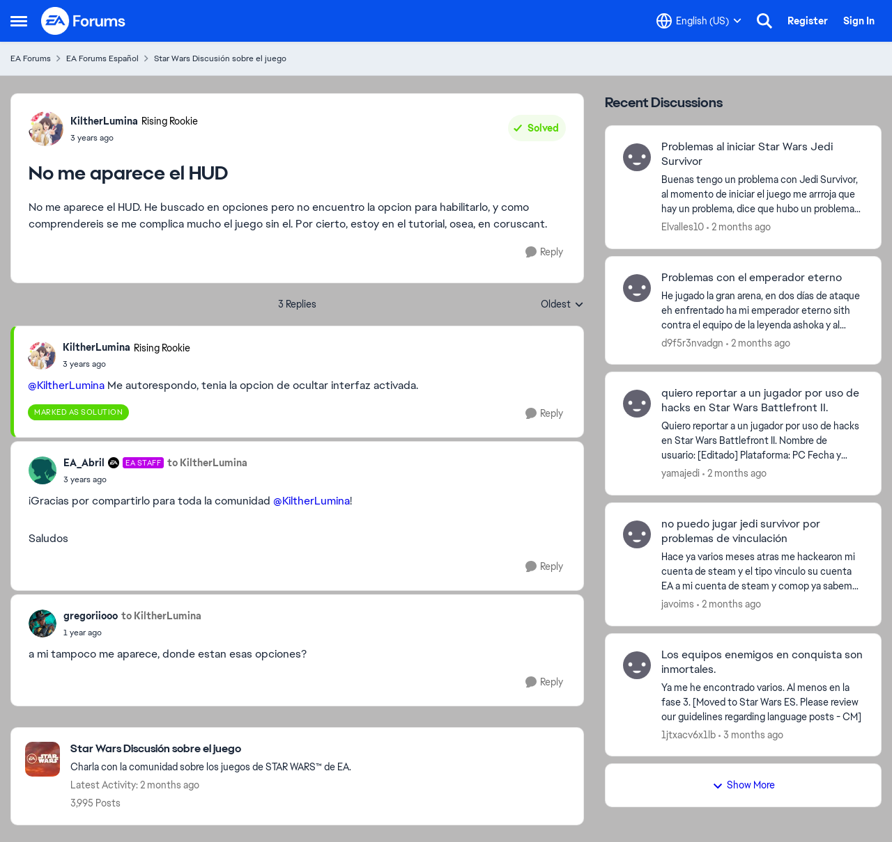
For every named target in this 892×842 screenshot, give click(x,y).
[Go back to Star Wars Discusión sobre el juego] (210, 749)
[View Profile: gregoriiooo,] (42, 623)
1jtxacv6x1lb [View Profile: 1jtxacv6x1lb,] (688, 734)
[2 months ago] (739, 227)
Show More (743, 785)
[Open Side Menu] (18, 20)
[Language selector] (699, 21)
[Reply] (544, 252)
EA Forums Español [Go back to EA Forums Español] (102, 58)
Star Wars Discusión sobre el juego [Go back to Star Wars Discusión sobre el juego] (220, 58)
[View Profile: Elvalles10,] (637, 157)
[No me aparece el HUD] (126, 364)
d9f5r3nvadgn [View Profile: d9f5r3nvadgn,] (692, 342)
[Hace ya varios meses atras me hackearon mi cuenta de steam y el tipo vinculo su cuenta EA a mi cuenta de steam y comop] (762, 572)
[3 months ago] (750, 734)
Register (807, 21)
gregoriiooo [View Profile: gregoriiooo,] (90, 616)
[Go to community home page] (83, 21)
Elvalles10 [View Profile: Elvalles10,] (682, 227)
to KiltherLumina (207, 462)
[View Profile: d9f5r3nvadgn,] (637, 288)
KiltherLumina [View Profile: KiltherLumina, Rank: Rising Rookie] (104, 121)
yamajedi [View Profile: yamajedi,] (680, 473)
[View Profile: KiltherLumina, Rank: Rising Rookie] (46, 128)
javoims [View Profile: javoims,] (677, 604)
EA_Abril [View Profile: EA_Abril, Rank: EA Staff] (84, 462)
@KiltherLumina (66, 385)
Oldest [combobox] (562, 305)
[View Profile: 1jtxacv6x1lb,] (637, 665)
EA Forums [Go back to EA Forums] (30, 58)
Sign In (859, 21)
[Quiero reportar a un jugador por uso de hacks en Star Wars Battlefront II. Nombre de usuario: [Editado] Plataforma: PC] (762, 441)
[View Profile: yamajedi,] (637, 404)
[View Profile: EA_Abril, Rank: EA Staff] (42, 470)
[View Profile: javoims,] (637, 534)
